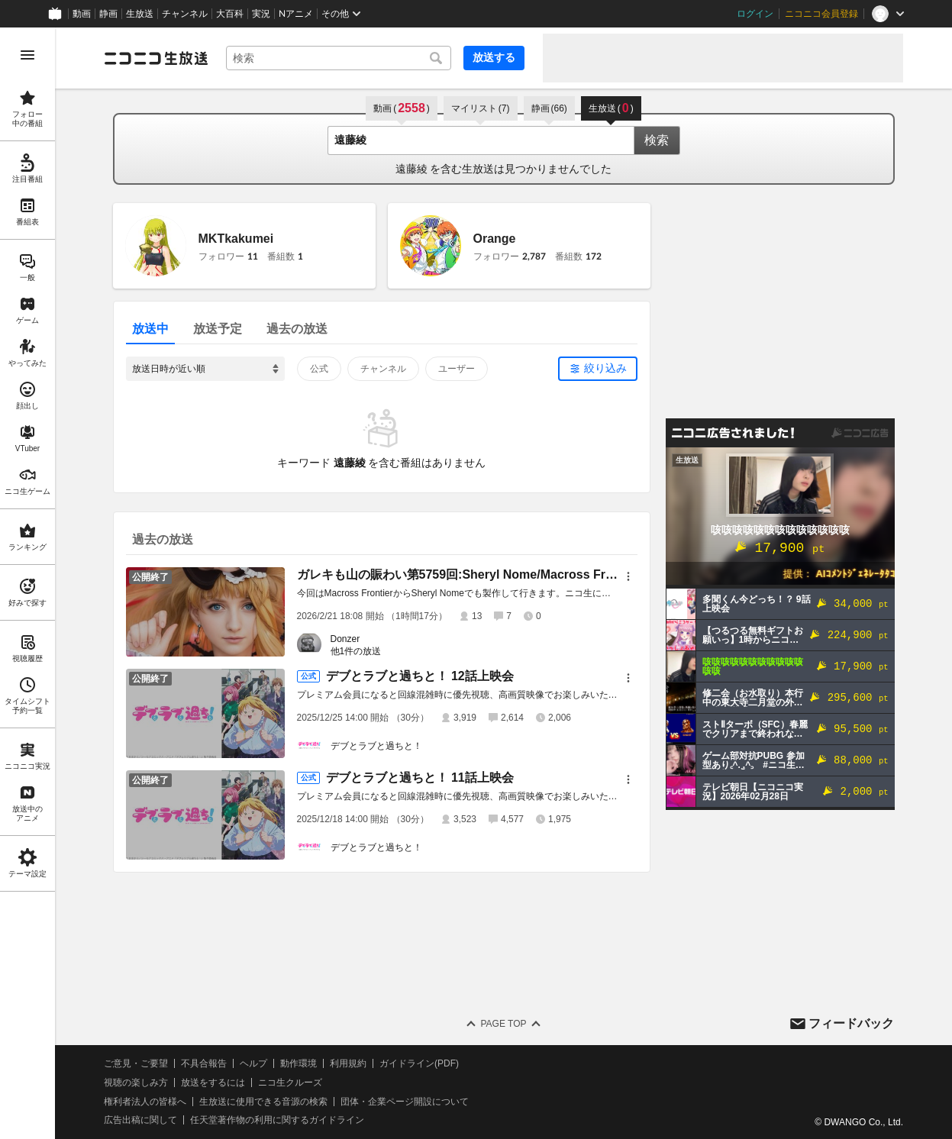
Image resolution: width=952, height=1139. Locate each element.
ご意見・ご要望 (136, 1063)
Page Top (503, 1023)
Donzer (345, 639)
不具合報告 (204, 1063)
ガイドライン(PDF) (419, 1063)
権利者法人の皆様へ (145, 1101)
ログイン (755, 13)
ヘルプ (253, 1063)
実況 (261, 13)
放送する (494, 57)
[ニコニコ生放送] (156, 58)
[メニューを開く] (27, 55)
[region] (27, 583)
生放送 (139, 13)
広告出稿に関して (140, 1120)
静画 (108, 13)
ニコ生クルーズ (290, 1082)
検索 (656, 140)
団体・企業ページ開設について (404, 1101)
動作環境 (298, 1063)
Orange (494, 238)
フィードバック (851, 1023)
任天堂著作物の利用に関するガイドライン (277, 1119)
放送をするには (213, 1082)
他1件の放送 (356, 651)
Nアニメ (296, 13)
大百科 (230, 13)
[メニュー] (628, 576)
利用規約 (348, 1063)
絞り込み (605, 368)
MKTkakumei (236, 238)
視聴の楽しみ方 (136, 1082)
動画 (82, 13)
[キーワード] (338, 58)
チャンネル (185, 13)
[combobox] (338, 58)
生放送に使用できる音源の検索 (263, 1101)
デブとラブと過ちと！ (376, 746)
